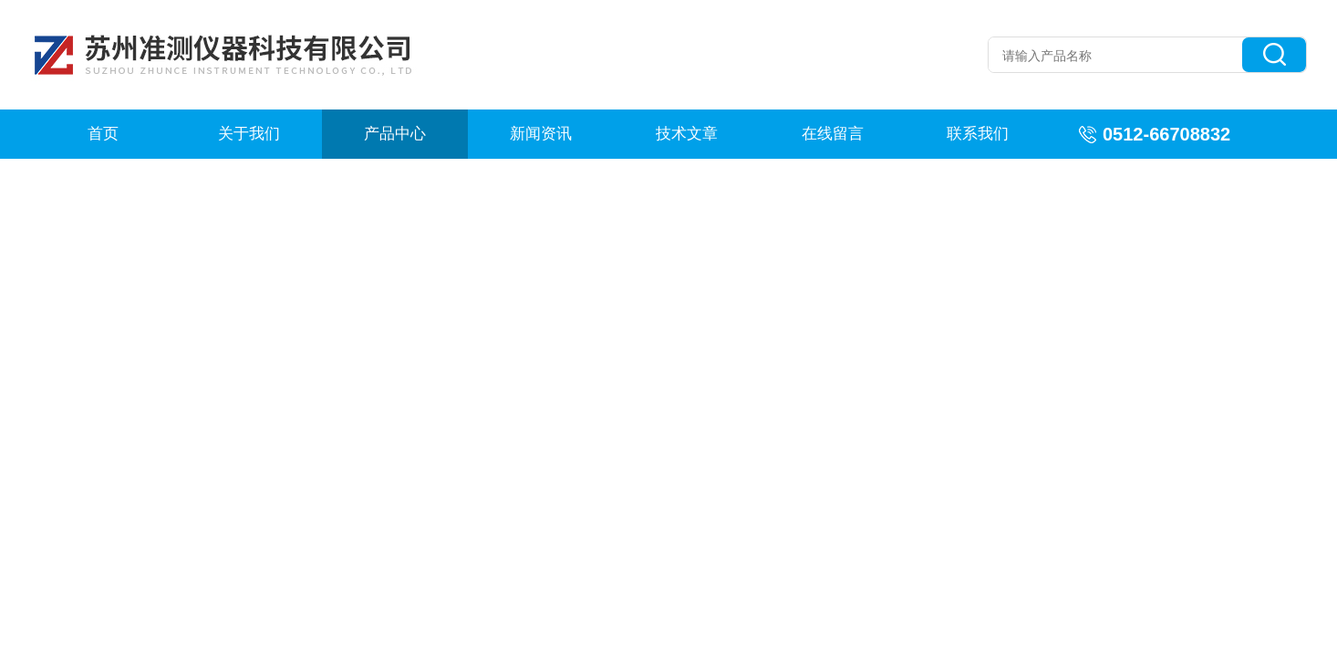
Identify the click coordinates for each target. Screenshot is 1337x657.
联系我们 (978, 133)
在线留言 (833, 133)
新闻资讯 (541, 133)
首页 (103, 133)
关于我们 (249, 133)
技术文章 (687, 133)
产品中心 (395, 133)
